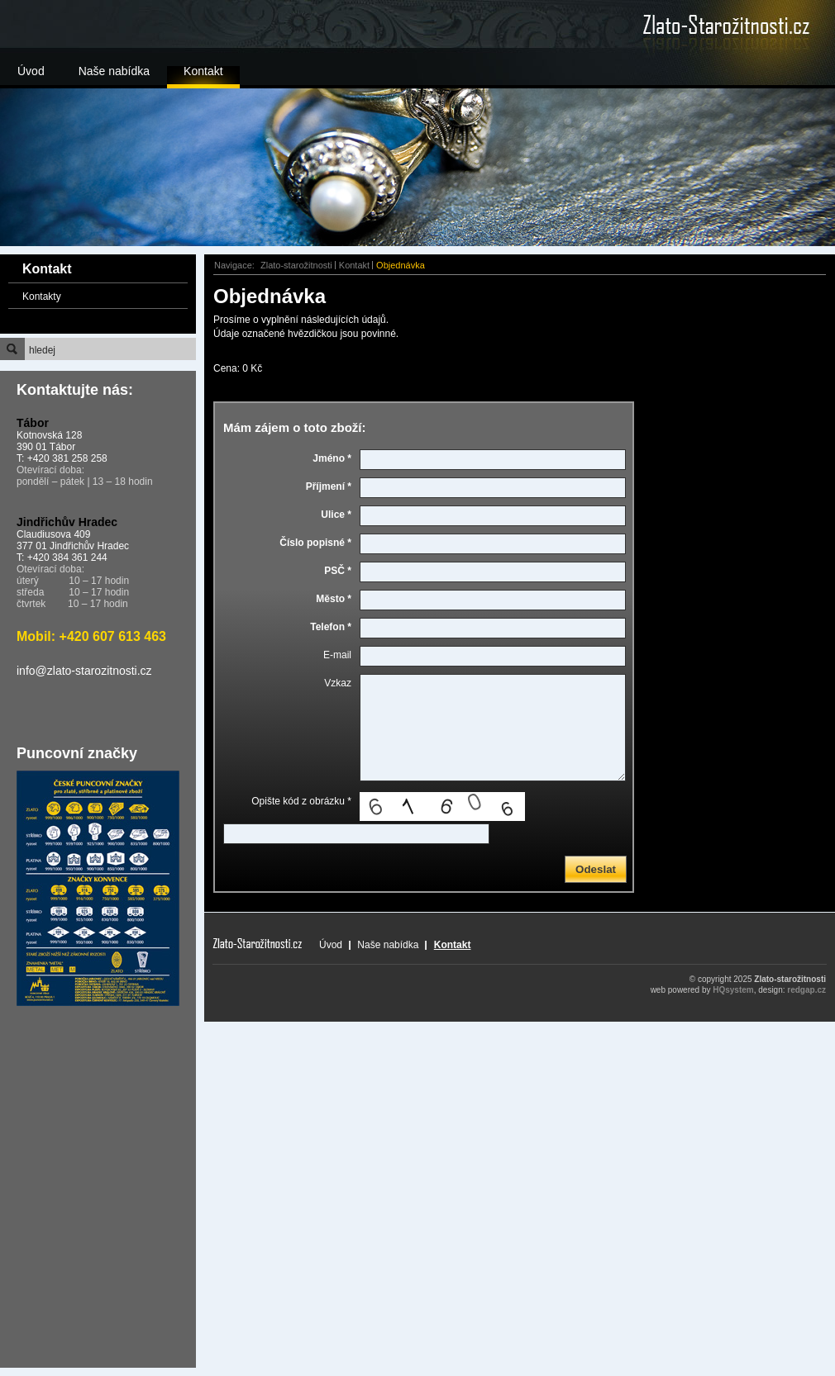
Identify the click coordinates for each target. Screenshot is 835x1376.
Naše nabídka (114, 71)
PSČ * (337, 570)
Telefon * (330, 627)
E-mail (337, 655)
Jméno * (332, 458)
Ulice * (336, 514)
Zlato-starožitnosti (296, 265)
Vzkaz (337, 683)
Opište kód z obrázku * (301, 801)
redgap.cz (806, 989)
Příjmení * (328, 486)
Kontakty (41, 296)
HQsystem (733, 989)
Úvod (31, 71)
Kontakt (203, 71)
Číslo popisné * (315, 542)
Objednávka (400, 265)
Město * (333, 599)
